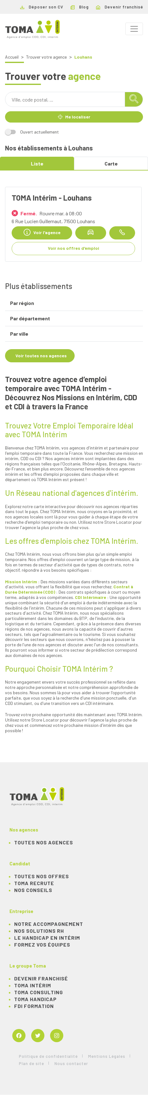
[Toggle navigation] (134, 29)
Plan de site (31, 1063)
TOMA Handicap (35, 999)
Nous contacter (71, 1063)
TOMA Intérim (32, 985)
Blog (80, 6)
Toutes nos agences (43, 842)
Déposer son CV (41, 6)
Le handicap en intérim (47, 938)
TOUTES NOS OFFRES (41, 876)
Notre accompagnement (48, 924)
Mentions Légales (106, 1056)
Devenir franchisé (119, 6)
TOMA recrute (34, 883)
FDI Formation (34, 1006)
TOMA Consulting (38, 992)
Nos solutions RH (39, 931)
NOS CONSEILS (33, 890)
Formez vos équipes (42, 944)
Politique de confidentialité (48, 1056)
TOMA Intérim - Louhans (52, 197)
